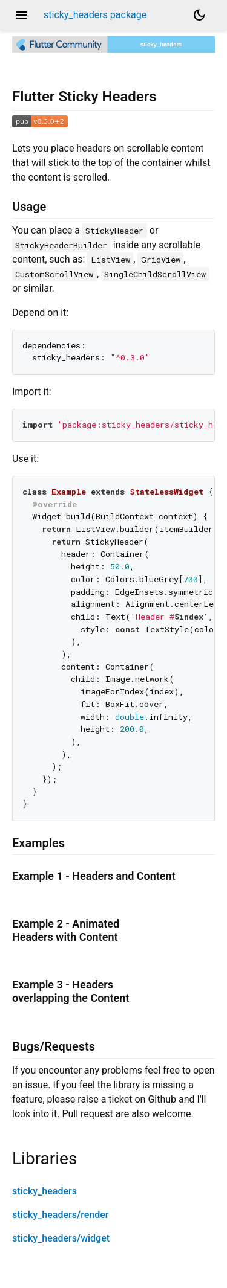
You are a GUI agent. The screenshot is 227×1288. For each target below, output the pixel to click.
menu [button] (22, 15)
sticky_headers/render (60, 1214)
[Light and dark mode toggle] (199, 15)
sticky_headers (44, 1191)
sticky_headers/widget (61, 1238)
